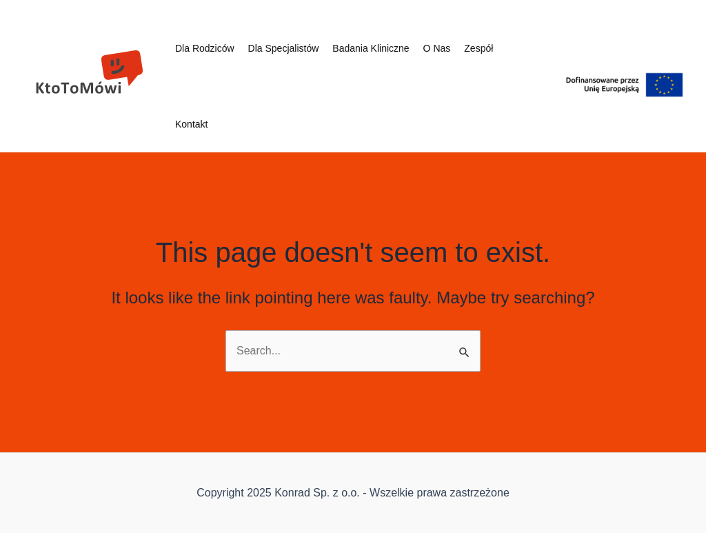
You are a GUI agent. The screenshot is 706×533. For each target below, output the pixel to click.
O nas (437, 48)
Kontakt (191, 124)
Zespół (478, 48)
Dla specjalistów (283, 48)
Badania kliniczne (370, 48)
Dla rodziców (204, 48)
